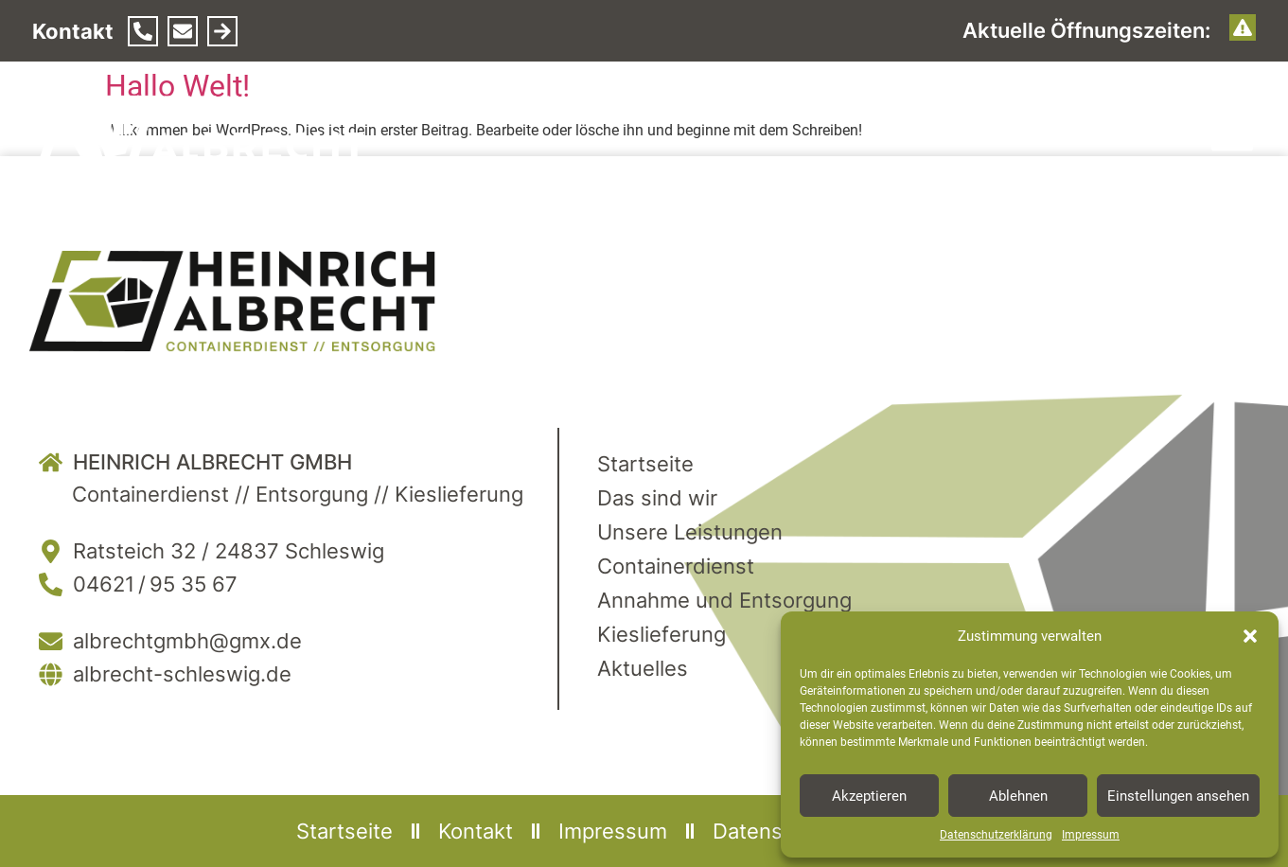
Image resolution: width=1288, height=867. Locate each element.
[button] (1250, 636)
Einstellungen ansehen (1178, 796)
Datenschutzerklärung (996, 834)
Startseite (645, 463)
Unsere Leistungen (690, 532)
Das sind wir (657, 498)
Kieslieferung (661, 634)
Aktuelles (642, 668)
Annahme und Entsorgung (724, 600)
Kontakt (475, 831)
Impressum (1091, 834)
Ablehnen (1018, 796)
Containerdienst (675, 566)
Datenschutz (775, 831)
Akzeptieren (869, 796)
